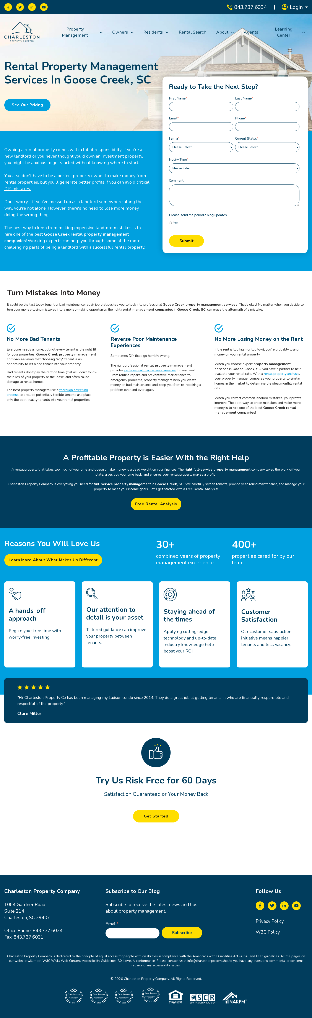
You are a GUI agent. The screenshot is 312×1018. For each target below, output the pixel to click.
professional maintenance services (150, 370)
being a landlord (62, 247)
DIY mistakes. (17, 189)
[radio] (234, 222)
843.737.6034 (48, 931)
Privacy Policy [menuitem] (270, 921)
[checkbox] (234, 222)
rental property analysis (281, 373)
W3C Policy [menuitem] (268, 932)
